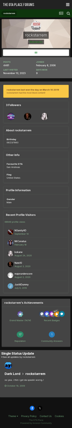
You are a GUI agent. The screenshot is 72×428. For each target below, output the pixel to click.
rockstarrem (35, 374)
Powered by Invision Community (36, 423)
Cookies (59, 416)
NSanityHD (20, 230)
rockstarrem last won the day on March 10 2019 (33, 89)
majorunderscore (23, 273)
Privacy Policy (29, 416)
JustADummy (22, 284)
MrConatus (20, 241)
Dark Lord (12, 374)
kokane (19, 252)
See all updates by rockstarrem (18, 357)
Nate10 (18, 263)
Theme (13, 416)
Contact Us (46, 416)
